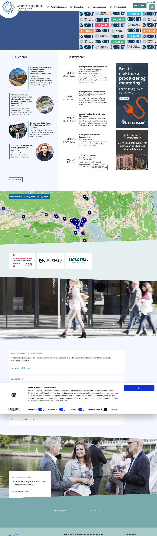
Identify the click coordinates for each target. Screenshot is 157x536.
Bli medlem (95, 475)
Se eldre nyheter (17, 187)
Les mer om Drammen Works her (118, 382)
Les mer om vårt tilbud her (21, 382)
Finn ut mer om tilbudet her (69, 382)
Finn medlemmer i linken (20, 454)
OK (139, 510)
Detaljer (114, 532)
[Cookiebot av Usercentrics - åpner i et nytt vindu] (14, 531)
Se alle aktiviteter (98, 187)
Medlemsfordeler (61, 475)
